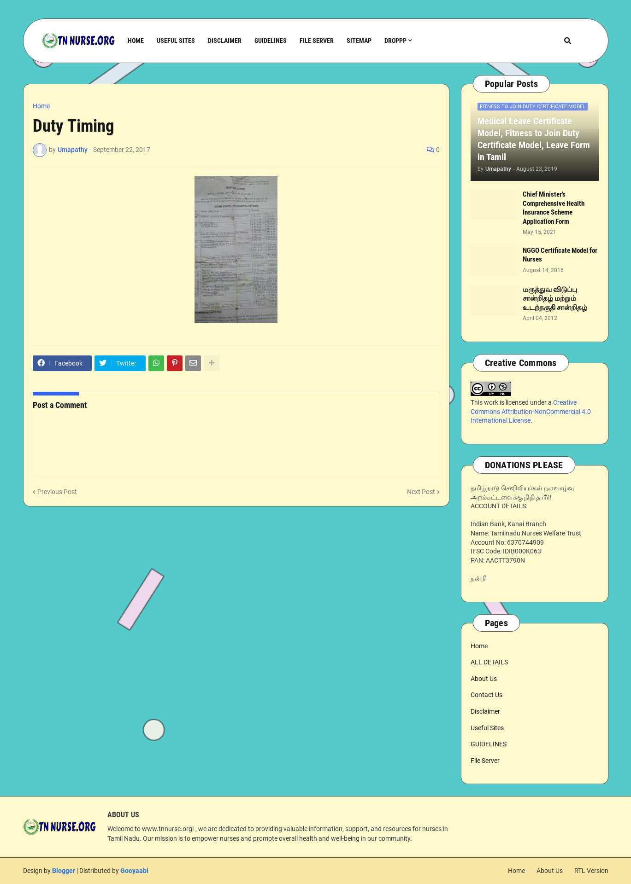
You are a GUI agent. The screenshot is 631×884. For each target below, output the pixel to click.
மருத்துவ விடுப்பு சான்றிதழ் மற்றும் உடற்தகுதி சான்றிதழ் (555, 298)
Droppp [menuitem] (395, 40)
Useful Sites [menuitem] (176, 40)
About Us (484, 678)
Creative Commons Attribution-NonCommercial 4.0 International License (531, 411)
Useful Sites (487, 728)
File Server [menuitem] (317, 40)
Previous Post (57, 491)
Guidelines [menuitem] (270, 40)
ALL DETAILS (489, 662)
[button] (568, 41)
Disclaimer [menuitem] (225, 40)
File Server (485, 760)
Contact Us (486, 694)
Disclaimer (485, 711)
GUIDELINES (489, 744)
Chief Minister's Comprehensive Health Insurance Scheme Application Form (553, 208)
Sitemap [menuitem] (359, 40)
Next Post (421, 491)
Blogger (63, 870)
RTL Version (591, 870)
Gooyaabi (134, 870)
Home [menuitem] (136, 40)
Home (41, 106)
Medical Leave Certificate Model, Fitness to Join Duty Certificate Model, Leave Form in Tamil (534, 139)
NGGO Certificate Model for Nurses (560, 255)
